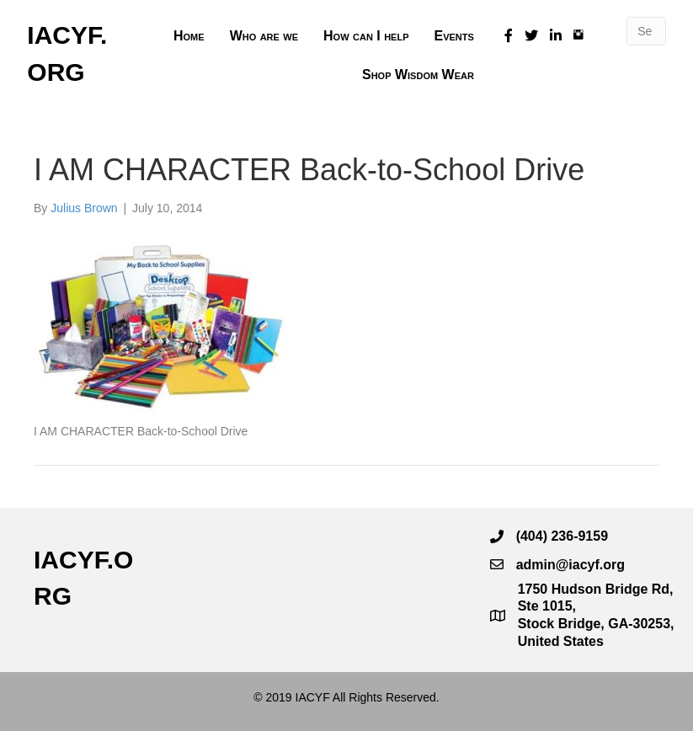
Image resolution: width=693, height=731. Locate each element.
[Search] (645, 31)
